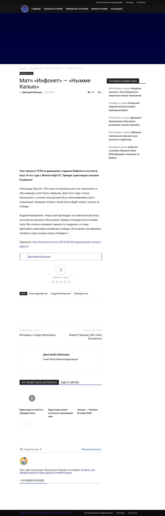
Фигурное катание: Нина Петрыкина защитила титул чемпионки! (125, 92)
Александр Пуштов (38, 293)
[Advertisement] (82, 38)
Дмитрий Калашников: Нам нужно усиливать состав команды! (125, 121)
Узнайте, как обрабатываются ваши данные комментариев (57, 471)
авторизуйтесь (91, 449)
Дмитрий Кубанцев (32, 92)
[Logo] (25, 9)
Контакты (141, 2)
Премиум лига (36, 68)
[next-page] (27, 423)
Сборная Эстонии (53, 9)
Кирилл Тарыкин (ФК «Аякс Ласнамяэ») (85, 336)
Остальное (116, 9)
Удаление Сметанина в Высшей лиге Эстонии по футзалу (125, 136)
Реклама (130, 2)
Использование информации (109, 2)
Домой (23, 68)
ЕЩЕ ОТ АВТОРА (70, 382)
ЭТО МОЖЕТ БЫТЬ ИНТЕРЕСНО (39, 382)
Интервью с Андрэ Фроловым (38, 334)
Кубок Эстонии (99, 9)
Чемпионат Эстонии (77, 9)
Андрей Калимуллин (61, 293)
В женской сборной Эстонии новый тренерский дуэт (124, 106)
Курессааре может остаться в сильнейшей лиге (60, 413)
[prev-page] (22, 423)
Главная (36, 9)
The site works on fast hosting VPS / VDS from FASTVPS (46, 512)
